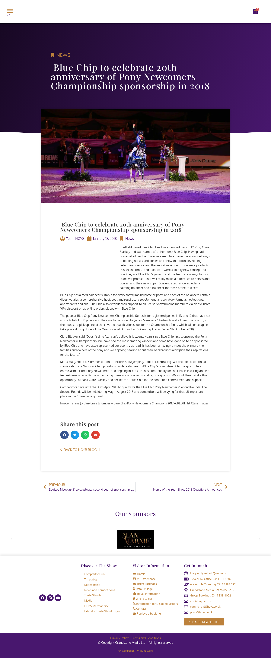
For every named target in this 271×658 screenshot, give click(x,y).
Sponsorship (90, 584)
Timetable (89, 579)
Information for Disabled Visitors (155, 603)
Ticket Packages (145, 583)
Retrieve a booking (147, 613)
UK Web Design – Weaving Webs (135, 650)
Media (86, 600)
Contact (139, 608)
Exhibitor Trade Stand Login (100, 610)
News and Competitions (98, 589)
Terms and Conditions (146, 638)
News (63, 55)
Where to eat (142, 598)
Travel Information (146, 593)
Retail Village (143, 588)
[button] (64, 435)
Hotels (139, 573)
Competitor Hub (93, 574)
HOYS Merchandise (95, 605)
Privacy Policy (119, 638)
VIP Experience (144, 578)
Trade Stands (91, 595)
